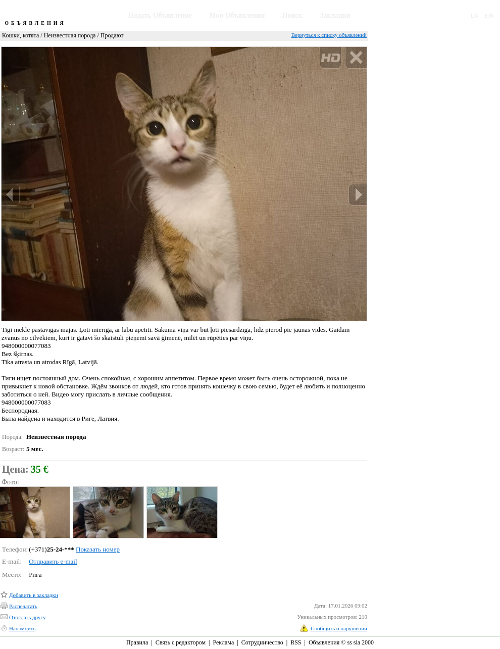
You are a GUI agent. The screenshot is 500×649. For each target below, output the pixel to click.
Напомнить (22, 628)
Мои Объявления (237, 15)
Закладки (335, 15)
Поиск (292, 15)
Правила (137, 642)
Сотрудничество (262, 642)
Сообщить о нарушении (339, 628)
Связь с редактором (181, 642)
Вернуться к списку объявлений (329, 35)
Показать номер (98, 549)
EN (488, 15)
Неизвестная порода (70, 35)
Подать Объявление (160, 15)
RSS (295, 642)
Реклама (223, 642)
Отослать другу (27, 617)
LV (475, 15)
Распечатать (23, 606)
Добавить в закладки (33, 595)
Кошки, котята (20, 35)
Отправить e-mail (53, 561)
